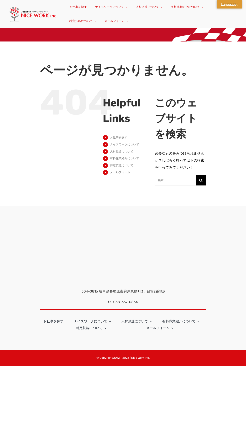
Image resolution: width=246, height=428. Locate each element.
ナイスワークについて (124, 144)
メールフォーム (120, 172)
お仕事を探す (118, 137)
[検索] (201, 180)
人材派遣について (121, 151)
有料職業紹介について (124, 158)
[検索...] (175, 180)
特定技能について (121, 165)
